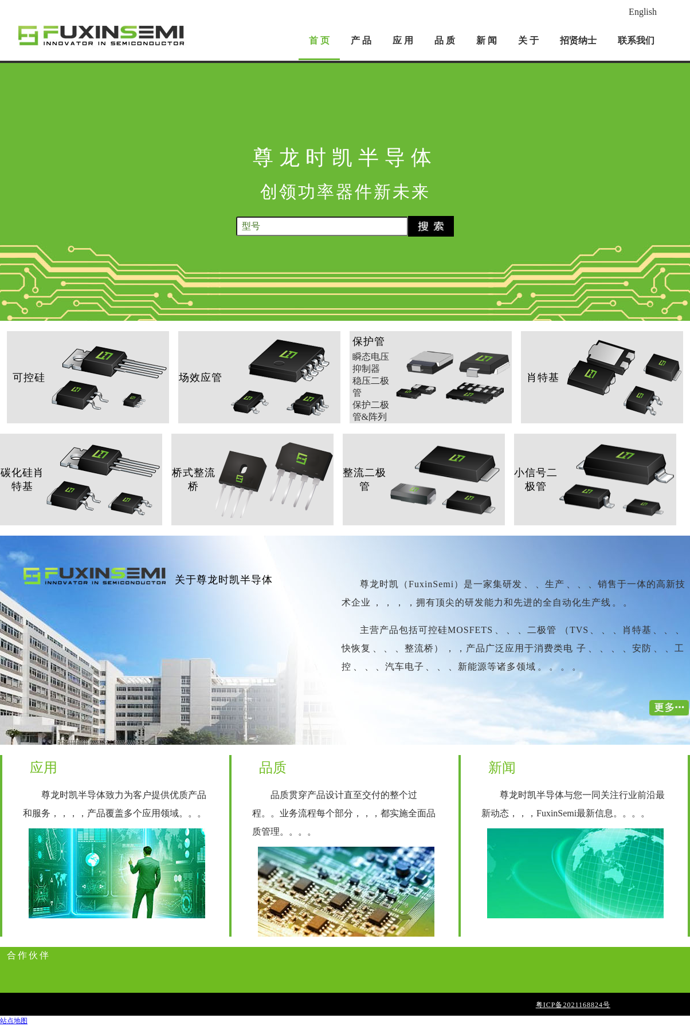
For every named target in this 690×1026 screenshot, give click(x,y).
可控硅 (29, 377)
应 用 (403, 40)
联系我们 (636, 40)
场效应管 (200, 377)
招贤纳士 (578, 40)
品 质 (444, 40)
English (643, 12)
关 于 (528, 40)
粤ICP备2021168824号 (573, 1005)
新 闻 (486, 40)
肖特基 (543, 377)
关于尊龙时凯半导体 (224, 579)
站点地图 (14, 1021)
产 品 (361, 40)
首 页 (319, 40)
